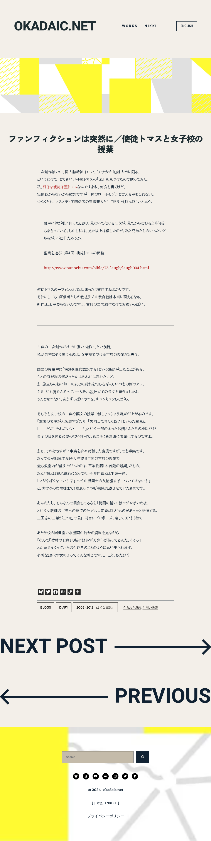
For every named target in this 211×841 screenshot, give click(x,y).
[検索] (142, 757)
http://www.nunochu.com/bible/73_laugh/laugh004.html (96, 267)
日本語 (98, 803)
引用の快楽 (150, 607)
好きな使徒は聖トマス (60, 186)
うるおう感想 (132, 607)
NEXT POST (54, 646)
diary (63, 607)
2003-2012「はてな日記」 (95, 607)
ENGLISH (187, 26)
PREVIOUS (162, 696)
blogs (45, 607)
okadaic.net (55, 26)
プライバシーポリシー (105, 816)
